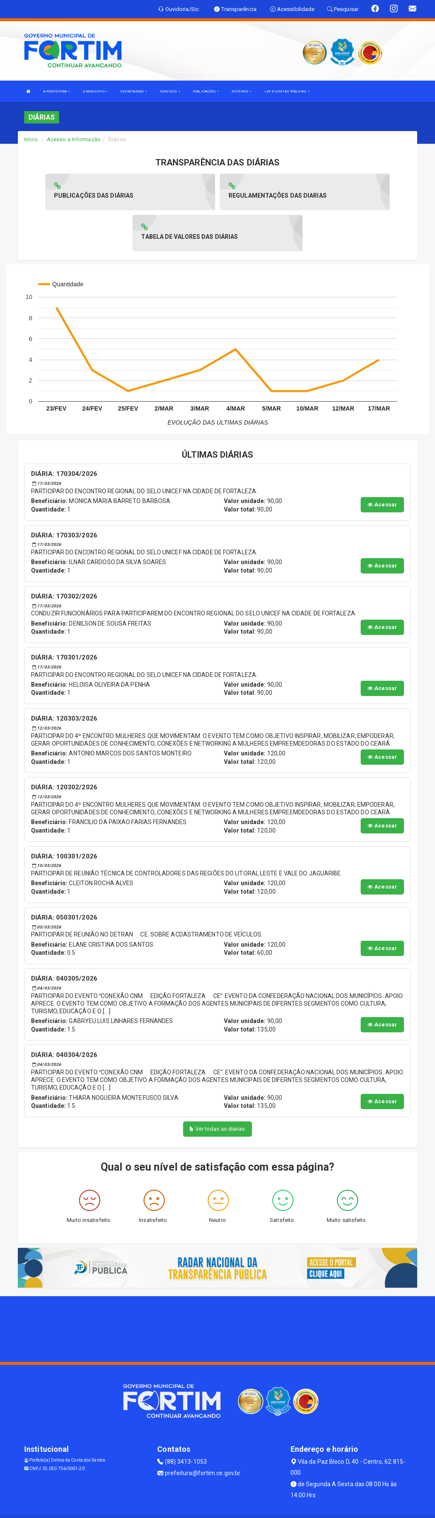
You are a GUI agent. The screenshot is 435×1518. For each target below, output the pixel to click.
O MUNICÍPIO (95, 91)
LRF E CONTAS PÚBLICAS (287, 91)
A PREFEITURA (56, 91)
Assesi (187, 1507)
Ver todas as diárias (217, 1088)
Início (31, 139)
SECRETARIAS (133, 91)
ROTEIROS (241, 91)
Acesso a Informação (74, 139)
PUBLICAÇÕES (206, 91)
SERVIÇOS (170, 91)
